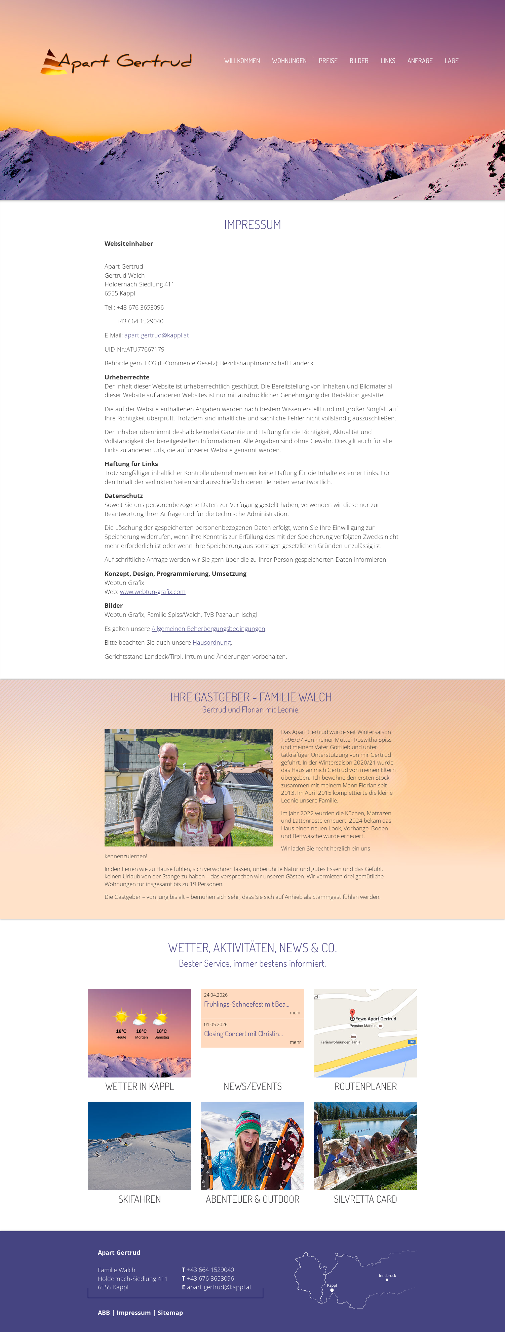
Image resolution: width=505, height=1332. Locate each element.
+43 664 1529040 (210, 1269)
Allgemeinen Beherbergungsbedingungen (208, 628)
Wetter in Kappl (139, 1040)
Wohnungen (289, 60)
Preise (328, 60)
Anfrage (420, 60)
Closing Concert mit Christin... (252, 1033)
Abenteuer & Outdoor (252, 1153)
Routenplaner (365, 1040)
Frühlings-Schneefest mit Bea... (252, 1003)
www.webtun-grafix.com (153, 591)
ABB (104, 1312)
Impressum (134, 1312)
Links (388, 60)
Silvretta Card (365, 1153)
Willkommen (242, 60)
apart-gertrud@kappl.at (156, 335)
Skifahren (139, 1153)
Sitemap (170, 1312)
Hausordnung (212, 642)
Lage (452, 60)
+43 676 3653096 (210, 1278)
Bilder (359, 60)
